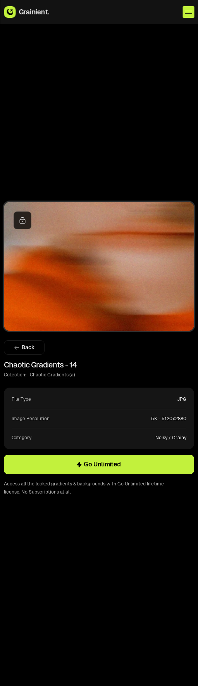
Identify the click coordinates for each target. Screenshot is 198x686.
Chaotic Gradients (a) (52, 375)
